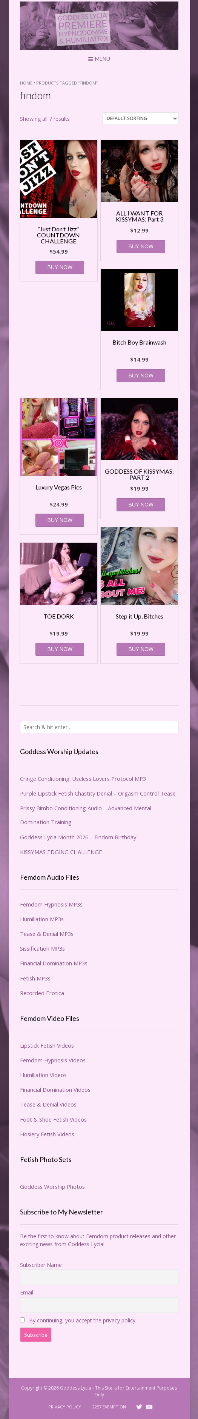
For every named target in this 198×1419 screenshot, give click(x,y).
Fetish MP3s (35, 978)
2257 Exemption (109, 1407)
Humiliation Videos (43, 1075)
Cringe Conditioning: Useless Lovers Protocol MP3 (83, 778)
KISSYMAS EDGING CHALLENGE (61, 852)
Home (26, 83)
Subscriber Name (41, 1264)
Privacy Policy (64, 1407)
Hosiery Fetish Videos (47, 1134)
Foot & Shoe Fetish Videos (53, 1119)
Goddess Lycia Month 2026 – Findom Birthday (78, 837)
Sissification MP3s (42, 948)
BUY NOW (59, 267)
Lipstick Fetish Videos (47, 1045)
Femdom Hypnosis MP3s (51, 904)
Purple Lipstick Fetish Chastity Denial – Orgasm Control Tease (98, 793)
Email (26, 1292)
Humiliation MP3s (42, 919)
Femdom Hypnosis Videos (53, 1060)
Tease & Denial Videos (48, 1104)
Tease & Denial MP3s (47, 933)
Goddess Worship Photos (52, 1186)
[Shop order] (140, 118)
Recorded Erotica (42, 993)
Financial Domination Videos (55, 1089)
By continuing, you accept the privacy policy (77, 1320)
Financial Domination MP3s (53, 963)
